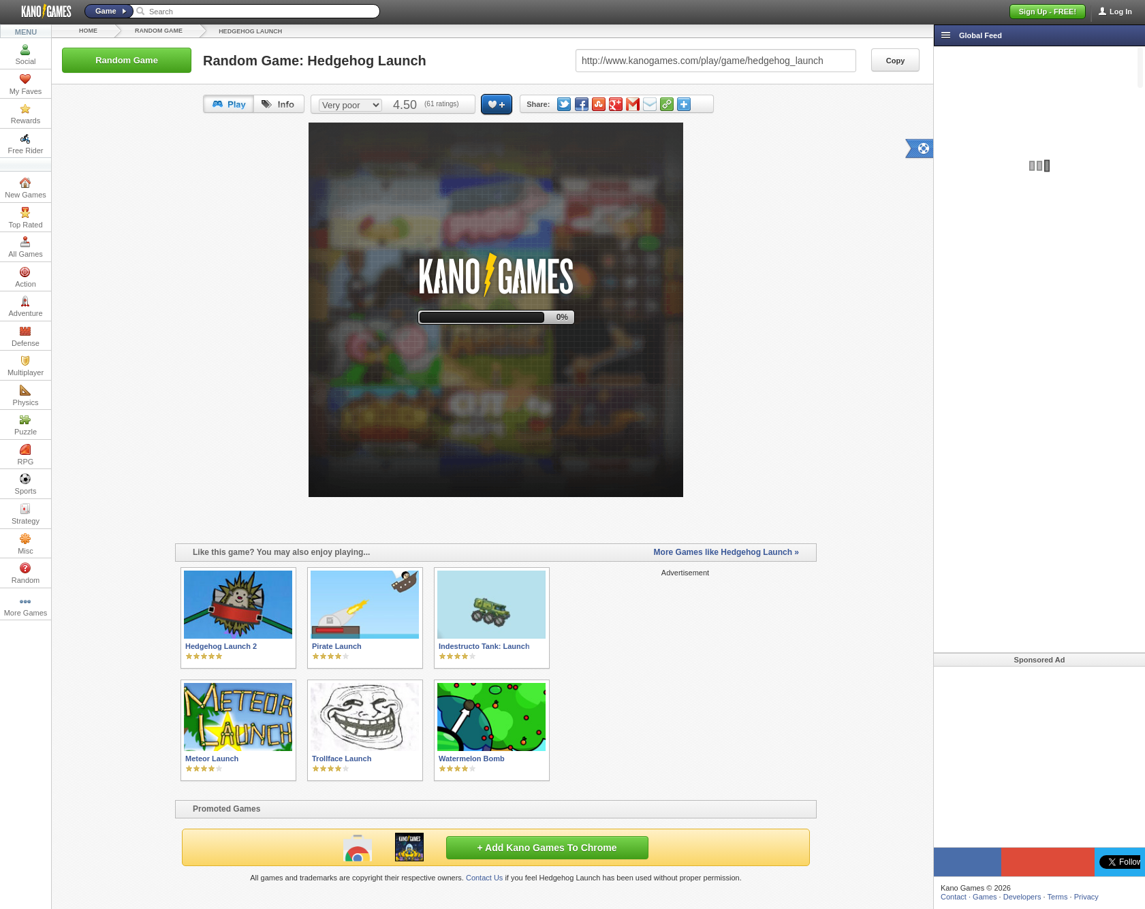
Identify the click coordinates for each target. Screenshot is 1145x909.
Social (26, 54)
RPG (26, 455)
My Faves (26, 84)
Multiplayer (25, 366)
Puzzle (25, 425)
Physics (26, 395)
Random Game (159, 30)
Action (25, 277)
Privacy (1086, 897)
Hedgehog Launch (250, 31)
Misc (25, 544)
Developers (1022, 897)
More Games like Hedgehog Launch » (726, 552)
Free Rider (26, 144)
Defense (26, 336)
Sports (26, 484)
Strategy (26, 514)
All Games (25, 247)
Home (88, 30)
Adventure (25, 306)
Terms (1058, 897)
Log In (1121, 11)
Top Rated (25, 218)
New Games (25, 188)
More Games (26, 606)
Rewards (25, 114)
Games (985, 897)
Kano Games (41, 11)
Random (26, 573)
